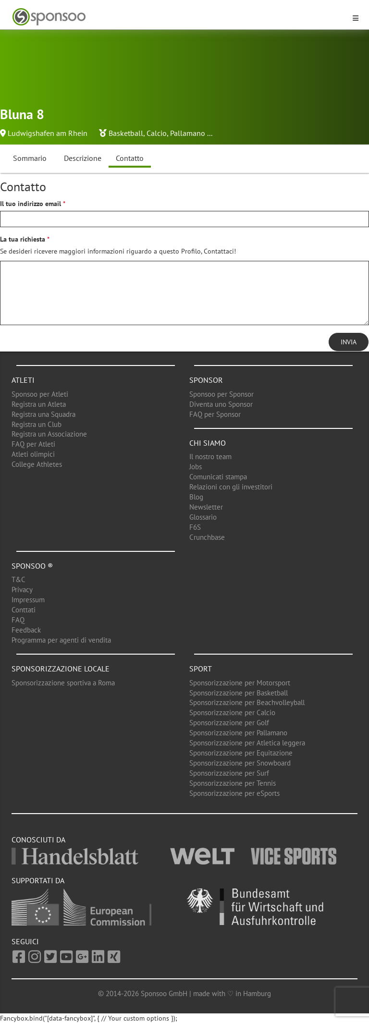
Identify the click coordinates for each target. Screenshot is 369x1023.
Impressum (28, 599)
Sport (200, 668)
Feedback (26, 629)
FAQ (18, 619)
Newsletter (206, 507)
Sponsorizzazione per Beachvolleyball (247, 702)
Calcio (157, 133)
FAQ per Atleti (33, 444)
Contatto (130, 158)
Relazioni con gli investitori (230, 486)
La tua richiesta (22, 239)
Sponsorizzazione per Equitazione (241, 752)
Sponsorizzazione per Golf (229, 722)
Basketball (126, 133)
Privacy (22, 589)
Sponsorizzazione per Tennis (232, 783)
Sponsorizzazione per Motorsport (239, 682)
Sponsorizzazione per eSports (234, 793)
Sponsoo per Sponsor (221, 394)
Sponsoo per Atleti (40, 394)
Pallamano (187, 133)
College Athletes (37, 464)
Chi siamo (207, 443)
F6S (195, 527)
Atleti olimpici (33, 454)
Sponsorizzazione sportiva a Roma (63, 682)
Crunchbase (207, 537)
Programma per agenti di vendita (61, 640)
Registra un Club (37, 424)
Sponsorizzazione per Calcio (232, 712)
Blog (196, 496)
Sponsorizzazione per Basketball (238, 692)
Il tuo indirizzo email (30, 203)
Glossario (203, 517)
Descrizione (82, 158)
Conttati (24, 609)
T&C (18, 579)
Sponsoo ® (32, 566)
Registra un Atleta (39, 404)
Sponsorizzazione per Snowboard (240, 762)
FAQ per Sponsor (215, 414)
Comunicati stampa (218, 476)
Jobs (195, 466)
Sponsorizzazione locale (61, 668)
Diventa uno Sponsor (221, 404)
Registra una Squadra (43, 414)
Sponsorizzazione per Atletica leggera (247, 742)
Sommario (30, 158)
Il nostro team (210, 456)
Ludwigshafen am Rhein (47, 133)
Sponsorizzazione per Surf (229, 773)
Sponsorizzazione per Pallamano (238, 732)
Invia (349, 342)
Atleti (23, 380)
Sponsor (206, 380)
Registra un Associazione (49, 433)
